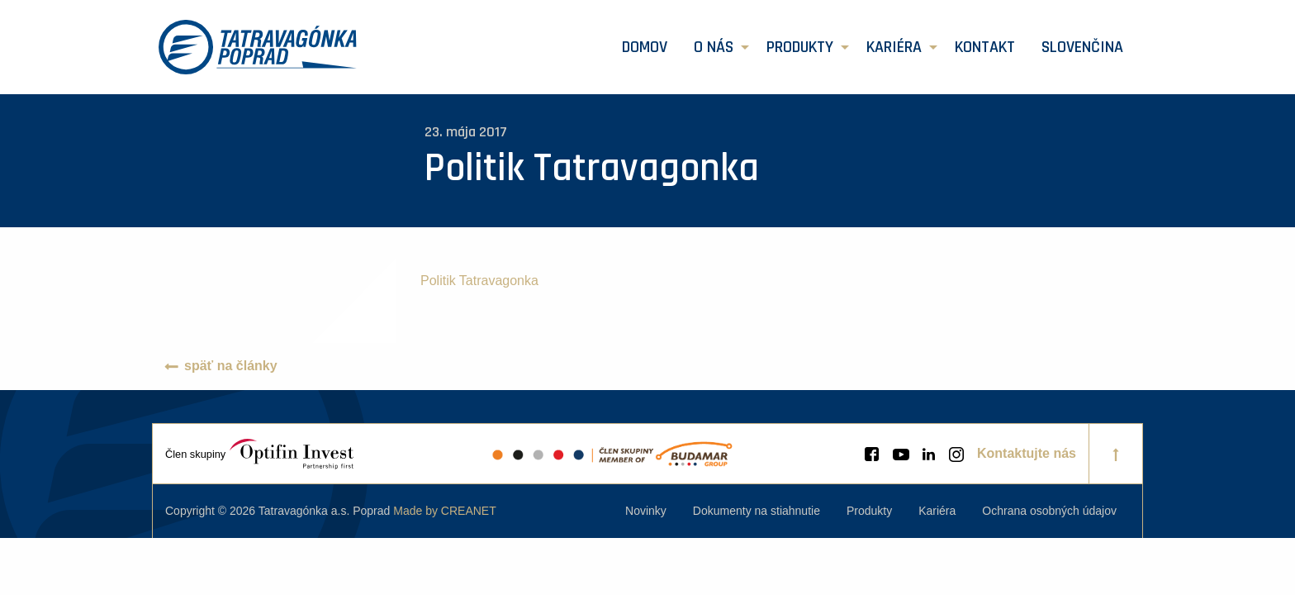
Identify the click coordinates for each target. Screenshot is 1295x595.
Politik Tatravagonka (479, 281)
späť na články (231, 366)
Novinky (645, 510)
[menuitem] (645, 47)
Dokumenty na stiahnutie (756, 510)
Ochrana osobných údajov (1049, 510)
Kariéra (894, 47)
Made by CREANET (444, 510)
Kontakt (985, 47)
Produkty (799, 47)
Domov (644, 47)
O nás (713, 47)
